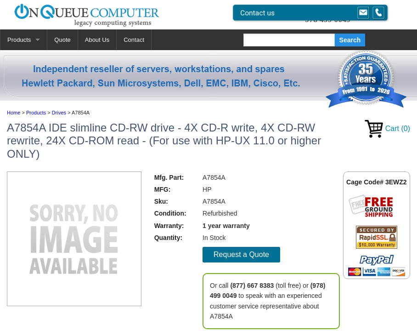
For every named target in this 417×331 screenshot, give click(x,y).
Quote (62, 39)
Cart (387, 128)
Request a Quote (241, 254)
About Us (97, 39)
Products (19, 39)
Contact (134, 39)
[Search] (289, 40)
